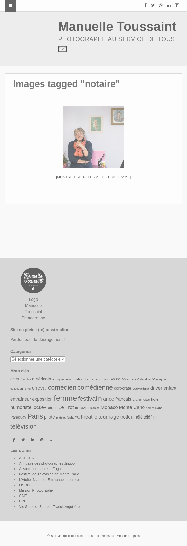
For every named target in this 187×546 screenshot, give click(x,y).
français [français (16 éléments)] (123, 399)
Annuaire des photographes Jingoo (47, 463)
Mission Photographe (36, 490)
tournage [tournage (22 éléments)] (108, 417)
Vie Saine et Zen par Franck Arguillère (49, 507)
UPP (22, 501)
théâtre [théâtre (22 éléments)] (89, 417)
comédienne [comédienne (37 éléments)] (95, 387)
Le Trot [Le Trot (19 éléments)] (66, 407)
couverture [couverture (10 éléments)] (141, 388)
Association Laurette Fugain (41, 469)
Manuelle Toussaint (117, 26)
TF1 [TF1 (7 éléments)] (77, 417)
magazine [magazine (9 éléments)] (82, 408)
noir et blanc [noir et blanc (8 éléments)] (154, 408)
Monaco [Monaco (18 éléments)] (109, 407)
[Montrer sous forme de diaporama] (93, 177)
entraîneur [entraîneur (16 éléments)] (20, 399)
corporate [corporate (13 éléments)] (123, 388)
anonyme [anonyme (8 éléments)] (58, 379)
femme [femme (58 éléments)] (65, 398)
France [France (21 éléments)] (106, 399)
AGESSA (26, 458)
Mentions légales (128, 536)
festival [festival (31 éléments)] (87, 398)
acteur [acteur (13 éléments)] (16, 379)
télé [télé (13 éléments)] (139, 417)
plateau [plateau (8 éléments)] (61, 417)
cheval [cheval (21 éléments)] (39, 388)
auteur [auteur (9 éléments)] (131, 379)
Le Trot (24, 485)
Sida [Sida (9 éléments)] (70, 417)
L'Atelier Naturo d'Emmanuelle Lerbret (49, 479)
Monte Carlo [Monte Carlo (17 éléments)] (132, 407)
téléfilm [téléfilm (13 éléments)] (150, 417)
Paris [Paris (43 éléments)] (35, 416)
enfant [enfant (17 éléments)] (169, 388)
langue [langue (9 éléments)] (52, 408)
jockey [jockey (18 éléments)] (39, 407)
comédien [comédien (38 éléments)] (62, 387)
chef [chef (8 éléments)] (28, 388)
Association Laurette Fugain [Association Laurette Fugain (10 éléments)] (87, 379)
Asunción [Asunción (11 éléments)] (118, 379)
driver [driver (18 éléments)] (156, 388)
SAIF (23, 496)
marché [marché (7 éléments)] (95, 408)
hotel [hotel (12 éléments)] (155, 399)
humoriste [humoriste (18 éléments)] (21, 407)
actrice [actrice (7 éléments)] (27, 379)
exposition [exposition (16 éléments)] (42, 399)
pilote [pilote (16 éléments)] (49, 417)
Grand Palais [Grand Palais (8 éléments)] (141, 399)
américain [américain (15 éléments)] (41, 379)
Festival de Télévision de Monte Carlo (49, 474)
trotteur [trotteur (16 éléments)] (127, 417)
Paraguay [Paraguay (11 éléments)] (18, 417)
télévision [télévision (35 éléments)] (23, 426)
